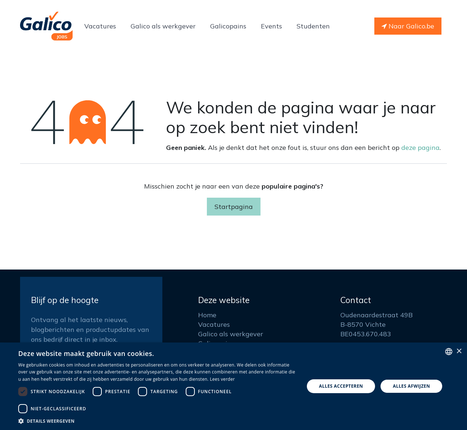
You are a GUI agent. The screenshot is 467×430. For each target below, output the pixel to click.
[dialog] (233, 386)
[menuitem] (100, 26)
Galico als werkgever (230, 334)
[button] (157, 421)
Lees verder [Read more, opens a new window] (222, 379)
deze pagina (420, 147)
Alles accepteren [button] (341, 386)
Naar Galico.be (408, 26)
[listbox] (448, 351)
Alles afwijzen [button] (411, 386)
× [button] (459, 351)
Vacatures (214, 324)
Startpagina (234, 206)
